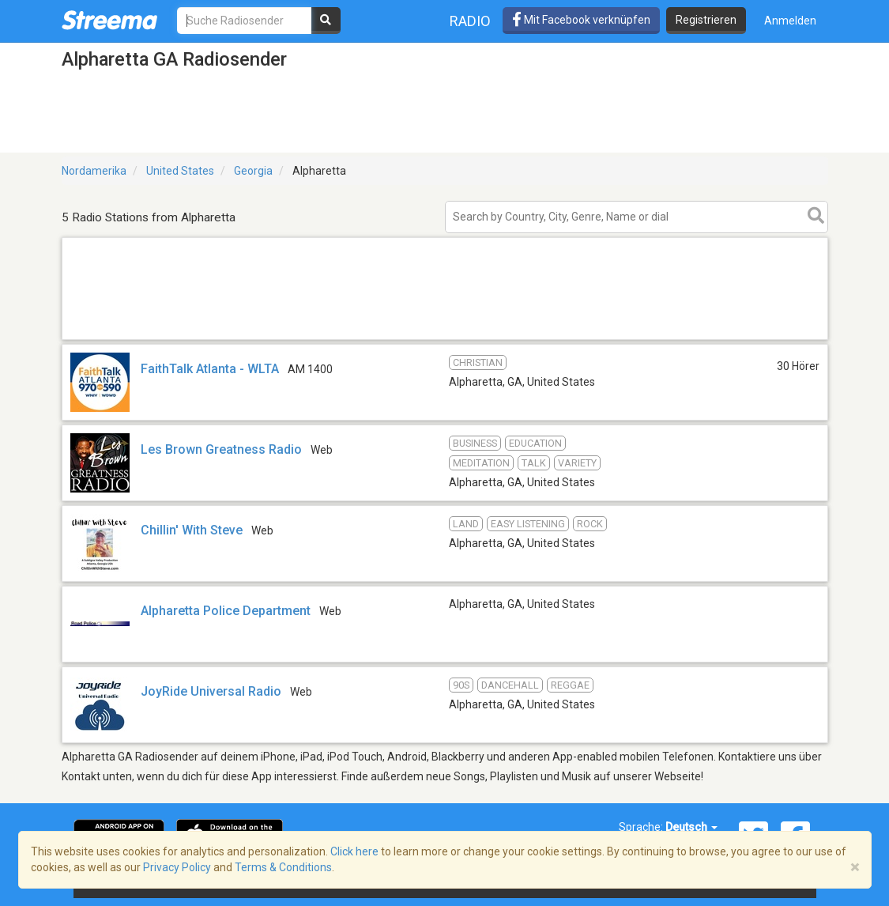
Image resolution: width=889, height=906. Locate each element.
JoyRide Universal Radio (211, 691)
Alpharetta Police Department (226, 610)
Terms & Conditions (283, 867)
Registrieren (706, 19)
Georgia (253, 170)
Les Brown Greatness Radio (221, 449)
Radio (470, 21)
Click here (354, 851)
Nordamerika (94, 170)
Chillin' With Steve (192, 530)
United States (180, 170)
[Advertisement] (444, 339)
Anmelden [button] (790, 20)
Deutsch (691, 827)
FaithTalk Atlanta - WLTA (210, 368)
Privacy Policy (177, 867)
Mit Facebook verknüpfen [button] (581, 19)
